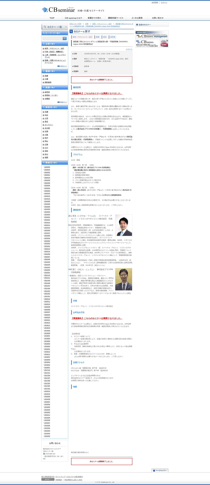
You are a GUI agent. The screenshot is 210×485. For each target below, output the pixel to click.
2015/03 (47, 433)
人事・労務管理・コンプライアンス (55, 56)
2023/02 (47, 243)
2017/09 (47, 375)
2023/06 (47, 235)
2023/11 (47, 225)
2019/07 (47, 336)
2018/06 (47, 359)
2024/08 (47, 204)
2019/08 (47, 333)
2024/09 (47, 201)
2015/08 (47, 420)
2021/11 (47, 278)
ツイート (129, 49)
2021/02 (47, 293)
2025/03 (47, 191)
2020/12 (47, 299)
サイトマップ (60, 476)
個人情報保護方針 (47, 476)
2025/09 (47, 180)
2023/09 (47, 230)
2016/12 (47, 391)
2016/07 (47, 402)
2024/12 (47, 196)
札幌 (46, 112)
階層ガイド (63, 102)
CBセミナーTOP (75, 24)
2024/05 (47, 209)
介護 (46, 79)
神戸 (46, 138)
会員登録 (155, 2)
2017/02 (47, 386)
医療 (46, 76)
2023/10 (47, 228)
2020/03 (47, 315)
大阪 (46, 135)
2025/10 (47, 177)
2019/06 (47, 338)
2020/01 (47, 320)
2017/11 (47, 373)
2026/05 (47, 167)
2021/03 (47, 291)
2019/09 (47, 330)
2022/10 (47, 251)
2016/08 (47, 399)
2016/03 (47, 410)
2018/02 (47, 365)
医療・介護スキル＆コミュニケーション (55, 61)
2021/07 (47, 285)
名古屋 (47, 128)
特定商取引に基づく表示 (73, 480)
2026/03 (47, 170)
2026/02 (47, 172)
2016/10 (47, 394)
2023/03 (47, 241)
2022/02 (47, 270)
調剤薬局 (48, 82)
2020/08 (47, 309)
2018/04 (47, 362)
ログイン (164, 2)
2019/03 (47, 343)
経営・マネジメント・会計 (54, 48)
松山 (46, 154)
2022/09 (47, 254)
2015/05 (47, 428)
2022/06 (47, 259)
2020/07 (47, 312)
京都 (46, 131)
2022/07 (47, 257)
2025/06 (47, 185)
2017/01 (47, 388)
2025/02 (47, 193)
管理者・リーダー (51, 95)
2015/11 (47, 415)
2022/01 (47, 272)
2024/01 (47, 220)
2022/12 (47, 249)
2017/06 (47, 380)
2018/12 (47, 352)
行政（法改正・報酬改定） (54, 52)
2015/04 (47, 431)
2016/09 (47, 396)
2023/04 (47, 238)
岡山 (46, 141)
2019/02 (47, 346)
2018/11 (47, 354)
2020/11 (47, 301)
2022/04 (47, 264)
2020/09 (47, 307)
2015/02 (47, 436)
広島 (46, 144)
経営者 (47, 92)
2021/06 (47, 288)
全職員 (47, 99)
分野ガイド (63, 66)
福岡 (46, 157)
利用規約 (59, 480)
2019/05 (47, 341)
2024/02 (47, 217)
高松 (46, 151)
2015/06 (47, 425)
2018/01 (47, 367)
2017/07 (47, 378)
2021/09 (47, 280)
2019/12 (47, 322)
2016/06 (47, 404)
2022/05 (47, 262)
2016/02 (47, 412)
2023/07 (47, 233)
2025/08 (47, 183)
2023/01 (47, 246)
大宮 (46, 118)
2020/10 (47, 304)
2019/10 (47, 328)
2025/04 (47, 188)
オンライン (49, 125)
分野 (86, 24)
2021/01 (47, 296)
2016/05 (47, 407)
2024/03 (47, 214)
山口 (46, 148)
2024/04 (47, 212)
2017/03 (47, 383)
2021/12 (47, 275)
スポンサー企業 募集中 (74, 476)
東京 (46, 121)
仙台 (46, 115)
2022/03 (47, 267)
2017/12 (47, 370)
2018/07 (47, 357)
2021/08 (47, 283)
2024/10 (47, 199)
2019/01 (47, 349)
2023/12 (47, 222)
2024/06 (47, 206)
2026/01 (47, 175)
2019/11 (47, 325)
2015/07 (47, 423)
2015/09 (47, 417)
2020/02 (47, 317)
